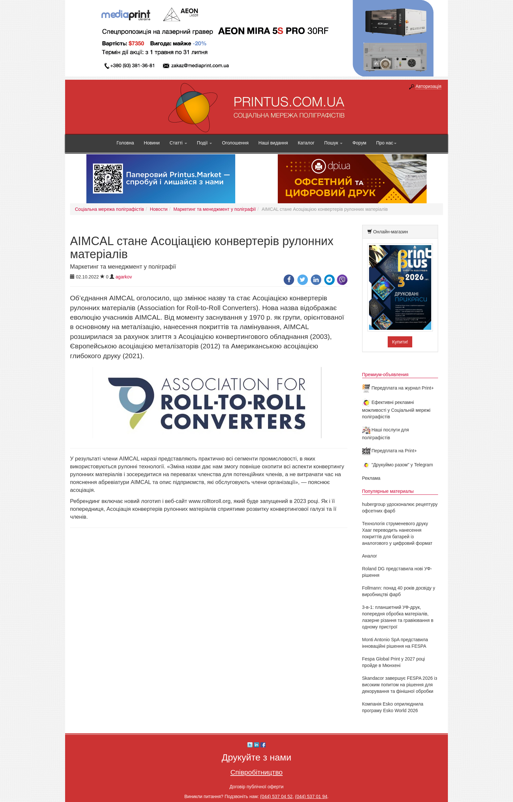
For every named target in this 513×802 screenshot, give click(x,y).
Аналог (369, 556)
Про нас (386, 142)
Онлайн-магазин (390, 231)
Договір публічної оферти (256, 786)
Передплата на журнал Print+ (398, 388)
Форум (359, 142)
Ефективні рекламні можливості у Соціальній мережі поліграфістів (396, 409)
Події (204, 142)
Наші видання (273, 142)
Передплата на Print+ (389, 450)
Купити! (400, 341)
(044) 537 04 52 (276, 796)
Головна (125, 142)
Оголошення (235, 142)
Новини (152, 142)
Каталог (306, 142)
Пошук (333, 142)
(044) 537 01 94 (311, 796)
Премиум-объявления (385, 374)
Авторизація (428, 86)
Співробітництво (256, 772)
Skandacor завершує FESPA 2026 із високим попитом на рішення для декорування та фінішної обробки (399, 685)
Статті (178, 142)
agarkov (123, 276)
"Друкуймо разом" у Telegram (397, 464)
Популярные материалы (388, 491)
